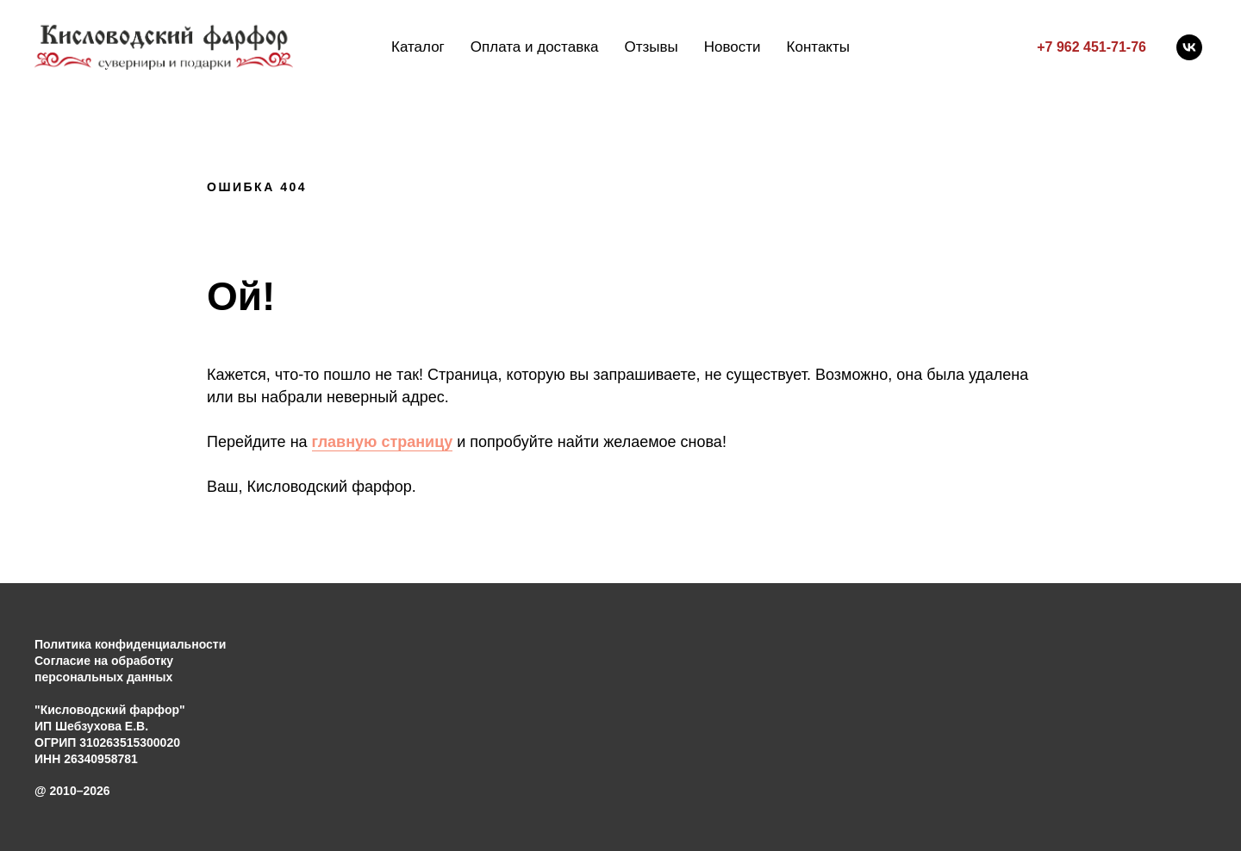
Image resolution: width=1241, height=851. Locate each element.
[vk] (1189, 47)
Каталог (418, 47)
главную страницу (382, 441)
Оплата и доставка (535, 47)
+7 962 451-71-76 (1091, 47)
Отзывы (650, 47)
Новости (732, 47)
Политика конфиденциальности (130, 644)
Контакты (818, 47)
